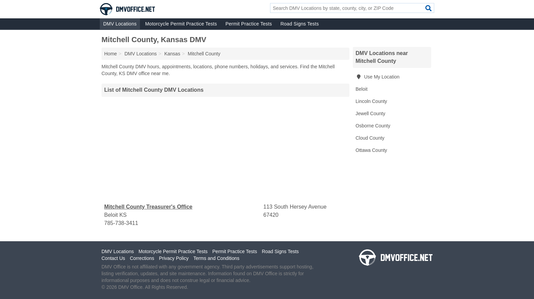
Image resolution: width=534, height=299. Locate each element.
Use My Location (377, 77)
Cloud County (370, 138)
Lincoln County (371, 101)
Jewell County (370, 113)
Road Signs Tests (299, 24)
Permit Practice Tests (248, 24)
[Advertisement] (225, 149)
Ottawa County (371, 150)
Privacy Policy (174, 258)
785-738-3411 (121, 223)
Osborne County (373, 125)
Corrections (142, 258)
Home (110, 53)
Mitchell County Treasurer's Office (148, 207)
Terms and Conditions (216, 258)
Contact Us (113, 258)
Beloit (361, 89)
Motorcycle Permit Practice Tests (181, 24)
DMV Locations (120, 24)
